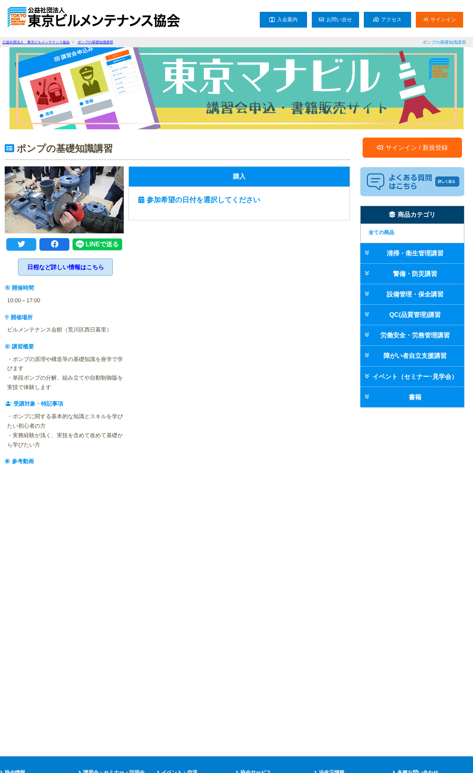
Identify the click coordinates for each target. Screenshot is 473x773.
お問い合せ (339, 19)
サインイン (443, 19)
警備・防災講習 (415, 273)
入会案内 (287, 19)
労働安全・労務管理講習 (415, 335)
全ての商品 (381, 232)
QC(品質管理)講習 (415, 314)
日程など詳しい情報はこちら (65, 267)
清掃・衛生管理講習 (415, 253)
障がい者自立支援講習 (415, 355)
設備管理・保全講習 (415, 294)
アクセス (391, 19)
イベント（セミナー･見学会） (415, 376)
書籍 (415, 397)
